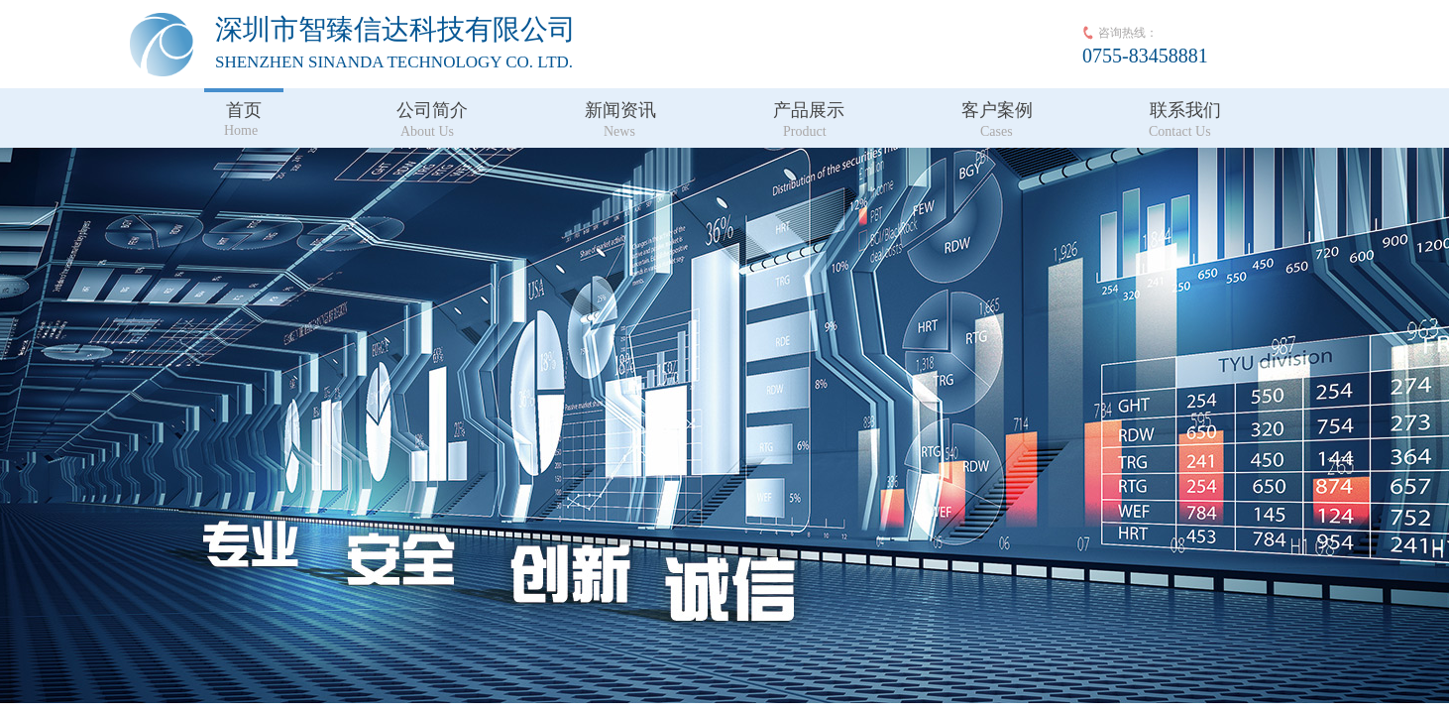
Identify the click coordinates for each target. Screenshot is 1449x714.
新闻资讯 (620, 110)
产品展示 (808, 110)
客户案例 (997, 110)
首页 (244, 110)
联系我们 (1185, 110)
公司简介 (432, 110)
